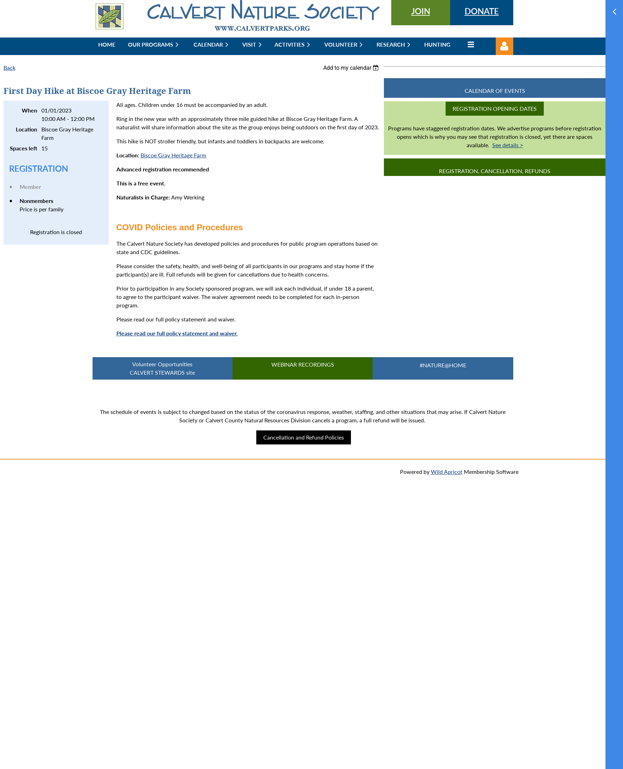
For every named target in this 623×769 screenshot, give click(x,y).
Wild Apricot (446, 471)
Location (26, 129)
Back (9, 67)
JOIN (420, 11)
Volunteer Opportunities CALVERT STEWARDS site (162, 368)
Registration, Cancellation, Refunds (494, 171)
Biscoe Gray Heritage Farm (173, 155)
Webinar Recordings (302, 364)
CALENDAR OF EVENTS (495, 90)
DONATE (482, 11)
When (29, 110)
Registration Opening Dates (495, 108)
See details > (507, 145)
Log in (504, 46)
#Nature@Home (443, 365)
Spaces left (23, 148)
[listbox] (352, 67)
